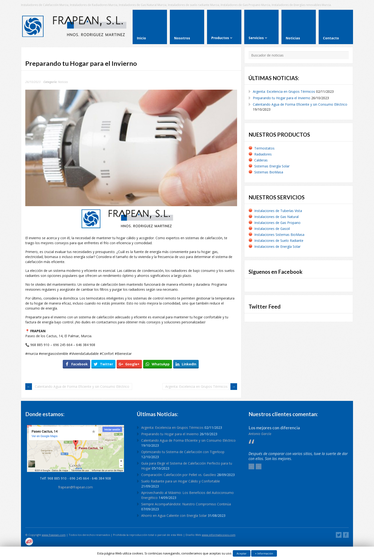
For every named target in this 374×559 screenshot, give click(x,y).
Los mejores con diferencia (274, 427)
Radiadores (263, 154)
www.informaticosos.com (218, 535)
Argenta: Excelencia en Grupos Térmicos (196, 386)
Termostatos (264, 148)
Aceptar (242, 553)
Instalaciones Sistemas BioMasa (279, 234)
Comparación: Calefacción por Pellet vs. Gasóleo (178, 474)
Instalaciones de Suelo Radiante (278, 240)
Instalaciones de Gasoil (272, 228)
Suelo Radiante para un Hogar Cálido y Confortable (180, 481)
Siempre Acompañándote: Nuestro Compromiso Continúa (186, 504)
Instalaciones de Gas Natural (276, 216)
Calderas (261, 160)
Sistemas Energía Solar (272, 166)
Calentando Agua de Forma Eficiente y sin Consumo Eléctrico (82, 386)
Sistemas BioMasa (268, 172)
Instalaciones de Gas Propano (277, 222)
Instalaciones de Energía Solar (277, 246)
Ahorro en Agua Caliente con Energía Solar (174, 515)
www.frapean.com (54, 535)
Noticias (63, 82)
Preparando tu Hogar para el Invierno (281, 98)
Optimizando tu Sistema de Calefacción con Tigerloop (182, 452)
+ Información (264, 553)
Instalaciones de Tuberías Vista (278, 210)
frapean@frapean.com (75, 487)
